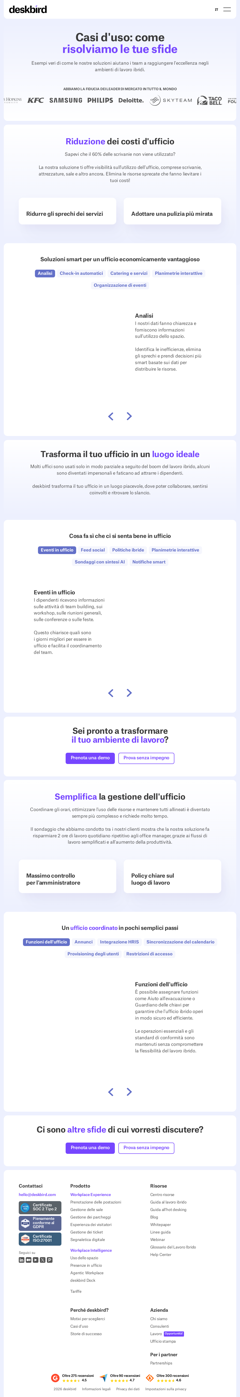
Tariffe (76, 1291)
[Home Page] (28, 9)
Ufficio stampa (163, 1341)
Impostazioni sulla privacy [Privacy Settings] (165, 1389)
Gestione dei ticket (86, 1232)
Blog (154, 1217)
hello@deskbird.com (37, 1195)
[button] (227, 9)
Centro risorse (162, 1195)
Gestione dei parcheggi (90, 1217)
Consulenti (159, 1326)
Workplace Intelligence (91, 1251)
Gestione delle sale (86, 1210)
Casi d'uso (79, 1326)
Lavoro (156, 1334)
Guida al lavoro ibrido (168, 1202)
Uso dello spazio (84, 1258)
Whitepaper (160, 1225)
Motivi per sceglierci (87, 1319)
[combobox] (216, 9)
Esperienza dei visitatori (91, 1225)
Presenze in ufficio (86, 1266)
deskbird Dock (82, 1281)
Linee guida (160, 1232)
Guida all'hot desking (168, 1210)
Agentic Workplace (87, 1273)
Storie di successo (86, 1334)
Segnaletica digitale (87, 1240)
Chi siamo (159, 1319)
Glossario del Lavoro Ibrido (173, 1247)
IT (216, 9)
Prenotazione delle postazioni (95, 1202)
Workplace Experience (90, 1195)
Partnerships (161, 1363)
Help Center (160, 1255)
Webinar (157, 1240)
